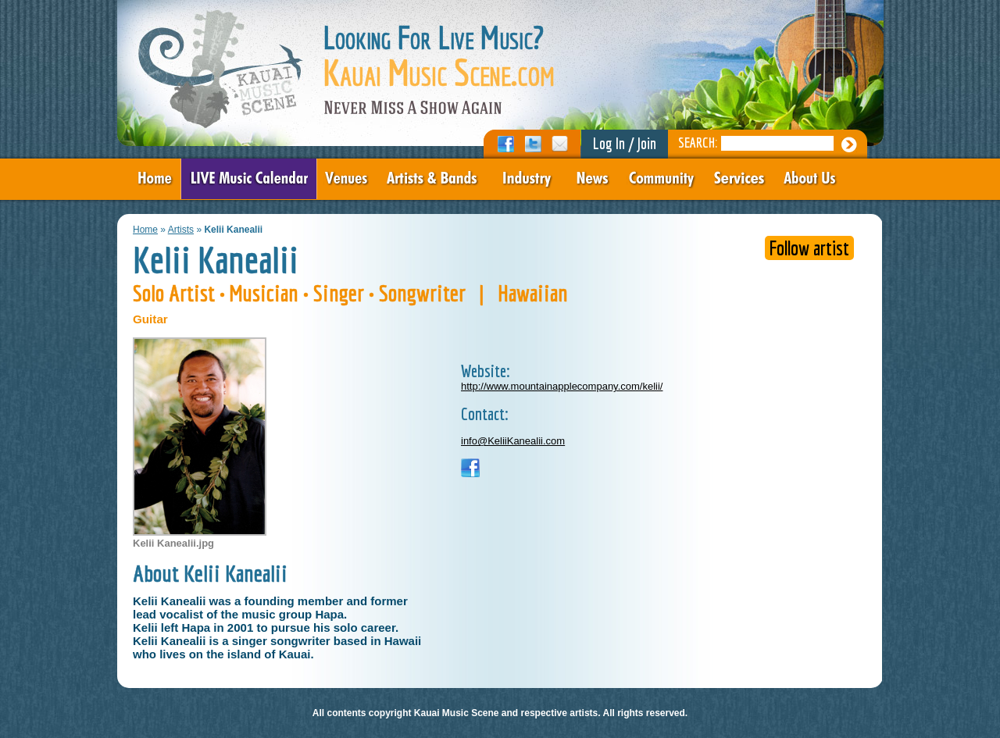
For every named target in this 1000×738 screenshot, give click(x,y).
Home (145, 229)
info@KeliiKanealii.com (513, 441)
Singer (338, 293)
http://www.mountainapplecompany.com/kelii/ (561, 386)
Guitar (150, 319)
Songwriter (422, 293)
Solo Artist (174, 293)
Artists (181, 229)
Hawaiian (533, 293)
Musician (264, 293)
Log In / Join (624, 143)
